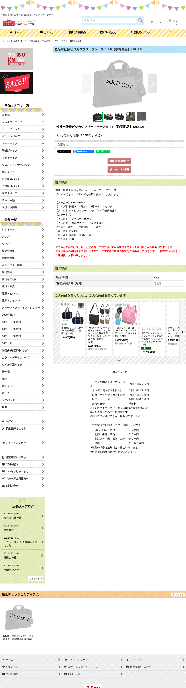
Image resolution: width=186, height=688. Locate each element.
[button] (170, 33)
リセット (178, 594)
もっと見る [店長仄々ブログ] (35, 578)
